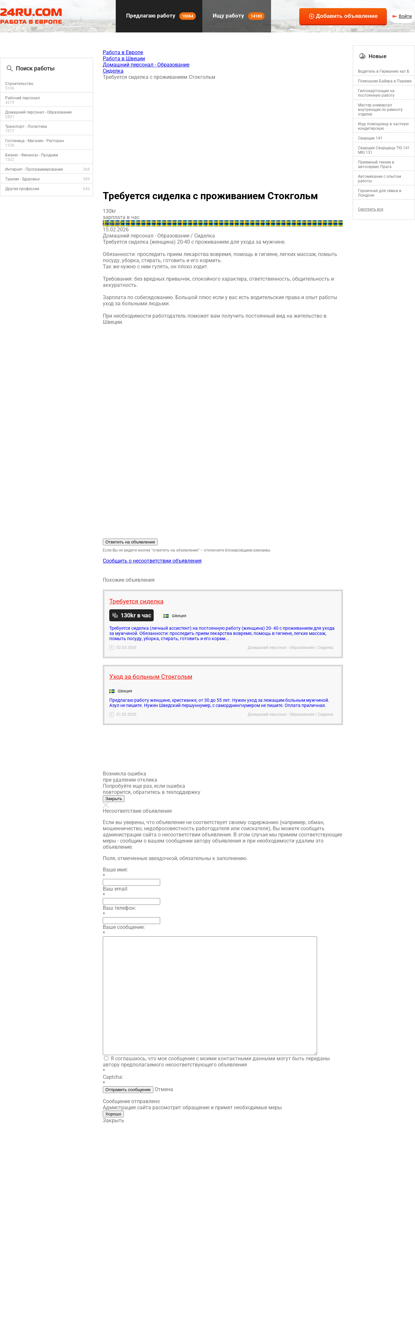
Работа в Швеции (124, 58)
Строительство (19, 83)
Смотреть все (370, 209)
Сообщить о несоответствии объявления (152, 561)
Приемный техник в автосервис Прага (376, 164)
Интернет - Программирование (34, 169)
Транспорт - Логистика (26, 126)
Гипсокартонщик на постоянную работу (376, 93)
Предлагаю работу (160, 16)
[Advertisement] (223, 132)
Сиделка (113, 71)
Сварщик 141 (370, 138)
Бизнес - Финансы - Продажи (31, 155)
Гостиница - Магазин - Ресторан (34, 141)
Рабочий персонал (22, 98)
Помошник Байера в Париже (384, 81)
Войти (405, 16)
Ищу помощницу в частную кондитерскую (383, 126)
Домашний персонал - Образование (38, 112)
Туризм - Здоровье (22, 179)
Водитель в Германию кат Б (383, 71)
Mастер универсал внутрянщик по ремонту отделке (380, 109)
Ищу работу (238, 16)
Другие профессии (22, 189)
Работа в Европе (123, 52)
